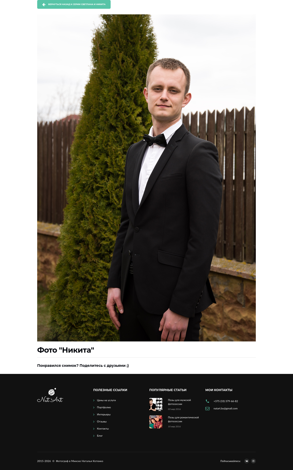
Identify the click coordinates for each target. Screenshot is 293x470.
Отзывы (102, 421)
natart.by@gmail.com (226, 408)
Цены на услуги (106, 400)
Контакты (103, 428)
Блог (100, 435)
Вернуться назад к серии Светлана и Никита (77, 4)
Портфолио (104, 407)
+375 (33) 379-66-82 (226, 401)
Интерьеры (104, 414)
